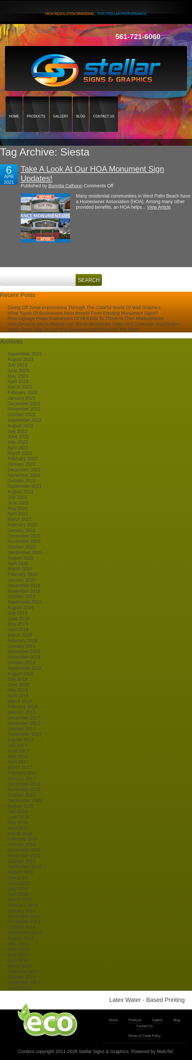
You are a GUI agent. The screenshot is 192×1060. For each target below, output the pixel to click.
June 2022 (18, 436)
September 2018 (25, 668)
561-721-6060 (137, 36)
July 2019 (17, 613)
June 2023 (18, 370)
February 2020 (22, 574)
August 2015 (21, 872)
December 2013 (24, 982)
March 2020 (20, 568)
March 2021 (20, 519)
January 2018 (22, 712)
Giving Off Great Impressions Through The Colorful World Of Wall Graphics (84, 307)
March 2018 (20, 701)
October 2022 (22, 414)
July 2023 (17, 365)
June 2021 (18, 502)
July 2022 (17, 431)
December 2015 (24, 850)
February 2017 (22, 772)
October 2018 (22, 662)
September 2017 (25, 734)
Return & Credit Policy (145, 1036)
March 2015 (20, 899)
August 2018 (21, 673)
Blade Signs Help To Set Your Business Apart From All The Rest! (73, 329)
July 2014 (17, 943)
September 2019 (25, 601)
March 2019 (20, 635)
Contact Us (103, 104)
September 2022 (25, 420)
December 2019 (24, 585)
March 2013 (20, 987)
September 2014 (25, 932)
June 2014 (18, 949)
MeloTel (165, 1051)
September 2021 (25, 486)
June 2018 (18, 684)
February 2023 (22, 392)
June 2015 (18, 883)
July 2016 (17, 811)
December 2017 (24, 717)
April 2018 (18, 695)
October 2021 (22, 480)
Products (36, 104)
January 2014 (22, 976)
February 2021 (22, 524)
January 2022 (22, 464)
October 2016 (22, 794)
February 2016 (22, 838)
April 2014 (18, 960)
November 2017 (24, 723)
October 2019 (22, 596)
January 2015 (22, 910)
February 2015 (22, 905)
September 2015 (25, 866)
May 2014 (18, 954)
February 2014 (22, 971)
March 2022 (20, 453)
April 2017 (18, 761)
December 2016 (24, 784)
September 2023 (25, 353)
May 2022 (18, 442)
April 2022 (18, 447)
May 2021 (18, 508)
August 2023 (21, 359)
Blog (81, 104)
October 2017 (22, 728)
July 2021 (17, 497)
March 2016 (20, 833)
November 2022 (24, 409)
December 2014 (24, 916)
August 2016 (21, 806)
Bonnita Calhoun (65, 185)
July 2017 (17, 745)
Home (14, 104)
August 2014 (21, 938)
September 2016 (25, 800)
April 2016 (18, 828)
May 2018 (18, 690)
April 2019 (18, 629)
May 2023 (18, 376)
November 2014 (24, 921)
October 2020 (22, 546)
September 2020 (25, 552)
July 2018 (17, 679)
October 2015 (22, 861)
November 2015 (24, 855)
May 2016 (18, 822)
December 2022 (24, 403)
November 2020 (24, 541)
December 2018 (24, 651)
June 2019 (18, 618)
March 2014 (20, 965)
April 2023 (18, 381)
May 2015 (18, 888)
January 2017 (22, 778)
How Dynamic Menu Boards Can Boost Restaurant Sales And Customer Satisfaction (94, 324)
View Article (159, 207)
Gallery (61, 104)
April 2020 (18, 563)
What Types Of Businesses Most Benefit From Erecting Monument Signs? (83, 313)
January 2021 (22, 530)
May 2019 (18, 623)
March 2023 (20, 387)
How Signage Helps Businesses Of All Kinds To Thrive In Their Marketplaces (85, 318)
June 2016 (18, 816)
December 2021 (24, 469)
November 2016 (24, 789)
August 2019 (21, 607)
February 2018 (22, 706)
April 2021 (18, 513)
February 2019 (22, 640)
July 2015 (17, 877)
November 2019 (24, 591)
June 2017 (18, 750)
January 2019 (22, 646)
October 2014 (22, 927)
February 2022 (22, 458)
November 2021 (24, 475)
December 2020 (24, 536)
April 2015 (18, 894)
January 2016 (22, 844)
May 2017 (18, 756)
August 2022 (21, 425)
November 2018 (24, 657)
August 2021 (21, 491)
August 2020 (21, 558)
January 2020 (22, 580)
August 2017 (21, 739)
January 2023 (22, 398)
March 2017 (20, 767)
